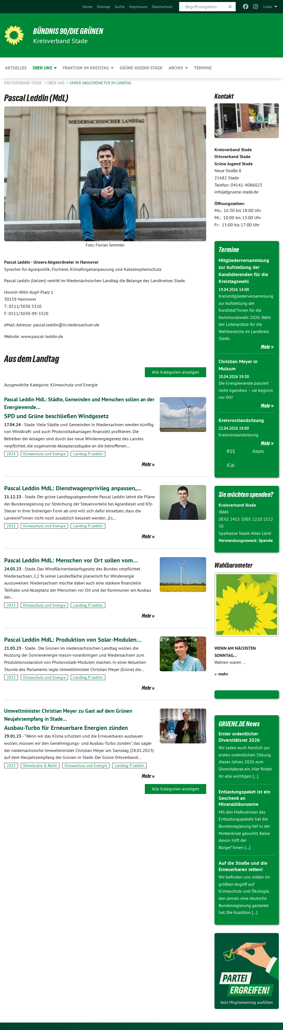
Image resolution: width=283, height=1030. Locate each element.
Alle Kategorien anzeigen (175, 372)
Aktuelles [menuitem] (16, 68)
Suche (120, 6)
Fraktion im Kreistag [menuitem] (86, 68)
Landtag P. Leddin (88, 453)
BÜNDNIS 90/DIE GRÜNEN (72, 31)
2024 (11, 453)
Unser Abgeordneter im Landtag (101, 82)
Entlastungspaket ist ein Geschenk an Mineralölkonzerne (244, 797)
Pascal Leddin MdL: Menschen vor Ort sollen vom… (75, 559)
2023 (11, 525)
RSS (231, 450)
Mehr (146, 464)
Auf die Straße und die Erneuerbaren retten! (243, 865)
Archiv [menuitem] (176, 68)
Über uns (56, 82)
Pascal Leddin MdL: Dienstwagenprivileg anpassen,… (77, 487)
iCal (231, 464)
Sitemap (103, 6)
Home (87, 6)
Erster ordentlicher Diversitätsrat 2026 (239, 736)
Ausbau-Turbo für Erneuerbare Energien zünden (71, 726)
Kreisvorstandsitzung (241, 419)
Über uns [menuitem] (42, 68)
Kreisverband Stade (23, 82)
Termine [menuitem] (203, 68)
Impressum (138, 6)
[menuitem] (87, 6)
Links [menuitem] (267, 6)
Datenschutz (162, 6)
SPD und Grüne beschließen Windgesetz (60, 415)
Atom (258, 450)
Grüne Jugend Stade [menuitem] (141, 68)
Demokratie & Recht (40, 764)
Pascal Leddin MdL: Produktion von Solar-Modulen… (77, 639)
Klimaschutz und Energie (44, 453)
